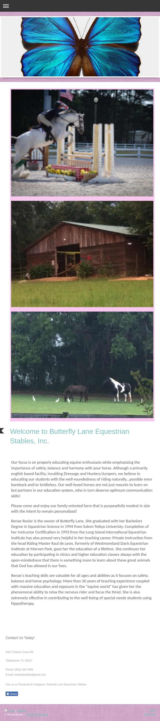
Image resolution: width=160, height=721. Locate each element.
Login (152, 710)
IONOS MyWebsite (37, 714)
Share (11, 694)
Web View (150, 714)
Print (9, 710)
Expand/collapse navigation (80, 6)
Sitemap (22, 710)
